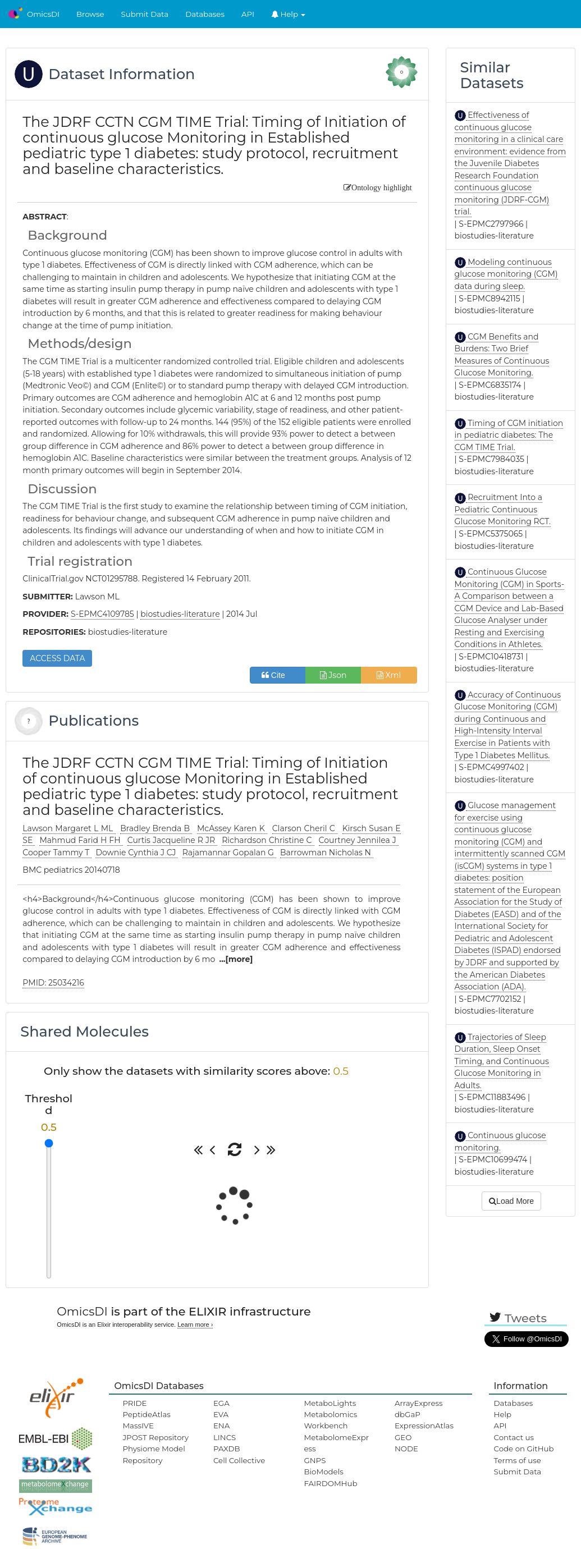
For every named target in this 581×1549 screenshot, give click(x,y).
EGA (221, 1403)
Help (288, 14)
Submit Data (145, 14)
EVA (220, 1414)
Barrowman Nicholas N (326, 852)
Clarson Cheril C (304, 828)
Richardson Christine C (268, 840)
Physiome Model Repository (153, 1454)
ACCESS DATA (57, 658)
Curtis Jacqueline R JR (172, 840)
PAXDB (226, 1448)
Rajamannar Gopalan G (229, 852)
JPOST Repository (155, 1437)
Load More (511, 1201)
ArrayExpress (419, 1403)
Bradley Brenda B (156, 828)
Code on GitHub (524, 1448)
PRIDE (134, 1403)
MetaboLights (330, 1403)
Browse (90, 14)
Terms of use (517, 1460)
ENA (221, 1425)
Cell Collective (239, 1460)
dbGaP (407, 1414)
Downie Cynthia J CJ (136, 852)
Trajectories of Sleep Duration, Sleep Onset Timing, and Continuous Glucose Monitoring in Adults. (502, 1061)
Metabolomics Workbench (330, 1420)
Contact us (514, 1437)
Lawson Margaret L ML (68, 828)
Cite (278, 675)
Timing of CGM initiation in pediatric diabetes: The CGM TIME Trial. (509, 435)
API (247, 14)
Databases (205, 14)
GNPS (315, 1460)
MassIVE (137, 1425)
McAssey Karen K (232, 828)
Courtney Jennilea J (359, 840)
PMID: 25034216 (53, 983)
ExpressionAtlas (424, 1425)
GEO (403, 1437)
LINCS (224, 1437)
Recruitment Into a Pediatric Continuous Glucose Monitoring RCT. (503, 509)
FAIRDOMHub (330, 1483)
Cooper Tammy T (57, 852)
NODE (406, 1448)
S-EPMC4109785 (102, 614)
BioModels (323, 1471)
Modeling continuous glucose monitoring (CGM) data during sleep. (506, 274)
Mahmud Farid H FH (80, 840)
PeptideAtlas (146, 1414)
